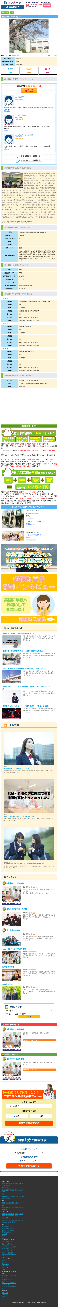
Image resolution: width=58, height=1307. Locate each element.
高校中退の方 (5, 1264)
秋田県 (21, 1183)
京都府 (12, 1207)
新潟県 (4, 1190)
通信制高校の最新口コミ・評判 (8, 1280)
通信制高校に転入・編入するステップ (16, 768)
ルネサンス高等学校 (7, 1243)
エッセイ (4, 1234)
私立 (7, 1014)
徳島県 (4, 1215)
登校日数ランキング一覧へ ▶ (31, 1040)
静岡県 (12, 1203)
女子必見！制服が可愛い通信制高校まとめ (18, 633)
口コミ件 (29, 90)
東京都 (4, 1196)
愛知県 (4, 1203)
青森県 (8, 1183)
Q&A (3, 1237)
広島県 (17, 1214)
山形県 (4, 1185)
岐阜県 (8, 1203)
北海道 (4, 1183)
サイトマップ (5, 1298)
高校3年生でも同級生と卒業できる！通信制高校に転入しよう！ (25, 864)
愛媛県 (12, 1215)
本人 (16, 1116)
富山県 (12, 1190)
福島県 (8, 1185)
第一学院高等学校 (13, 930)
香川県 (8, 1215)
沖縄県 (13, 1222)
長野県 (8, 1190)
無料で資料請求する (29, 1123)
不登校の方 (5, 1269)
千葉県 (18, 1196)
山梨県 (4, 1192)
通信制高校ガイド (7, 1226)
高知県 (17, 1215)
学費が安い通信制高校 (8, 1230)
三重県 (17, 1203)
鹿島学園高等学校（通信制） (17, 909)
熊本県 (17, 1220)
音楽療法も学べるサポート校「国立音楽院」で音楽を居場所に (26, 706)
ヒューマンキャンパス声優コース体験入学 (9, 1247)
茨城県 (22, 1196)
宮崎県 (4, 1222)
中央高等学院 (7, 984)
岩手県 (12, 1183)
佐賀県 (8, 1220)
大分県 (21, 1220)
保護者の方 (5, 1267)
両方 (23, 1014)
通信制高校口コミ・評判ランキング (9, 1276)
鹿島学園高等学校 (7, 1241)
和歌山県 (4, 1209)
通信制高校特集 (6, 1232)
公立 (15, 1014)
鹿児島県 (8, 1222)
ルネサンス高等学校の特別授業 (9, 1255)
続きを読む (7, 111)
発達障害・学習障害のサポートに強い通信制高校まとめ (23, 651)
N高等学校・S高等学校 (15, 883)
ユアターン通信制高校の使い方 (9, 1287)
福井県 (21, 1190)
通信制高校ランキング (8, 1228)
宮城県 (17, 1183)
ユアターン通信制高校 (28, 1302)
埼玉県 (13, 1196)
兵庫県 (8, 1207)
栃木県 (8, 1198)
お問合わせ (5, 1294)
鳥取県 (4, 1214)
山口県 (21, 1214)
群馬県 (4, 1198)
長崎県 (12, 1220)
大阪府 (4, 1207)
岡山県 (12, 1214)
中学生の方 (5, 1260)
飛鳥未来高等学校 (7, 1245)
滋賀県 (17, 1207)
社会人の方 (5, 1265)
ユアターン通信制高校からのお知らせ (9, 1283)
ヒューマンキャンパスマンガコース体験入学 (9, 1251)
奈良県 (21, 1207)
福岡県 (4, 1220)
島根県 (8, 1214)
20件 (55, 55)
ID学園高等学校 (8, 967)
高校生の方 (5, 1262)
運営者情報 (5, 1293)
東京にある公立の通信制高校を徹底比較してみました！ (23, 668)
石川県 (17, 1190)
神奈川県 (8, 1196)
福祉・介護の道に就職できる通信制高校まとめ (19, 816)
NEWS (4, 1235)
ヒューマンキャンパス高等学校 (14, 949)
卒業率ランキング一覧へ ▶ (31, 1070)
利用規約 (4, 1296)
